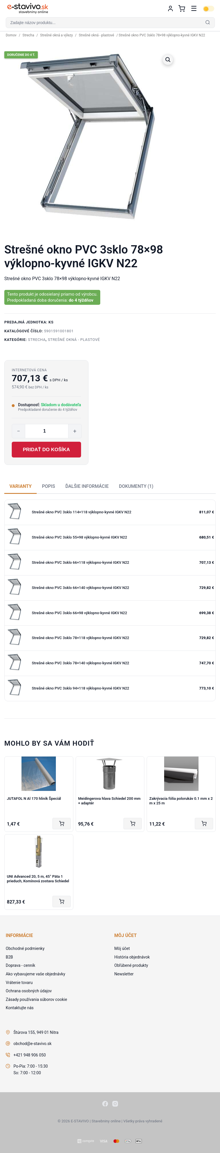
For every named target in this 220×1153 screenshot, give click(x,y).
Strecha (28, 35)
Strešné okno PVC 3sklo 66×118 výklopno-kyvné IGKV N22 (80, 562)
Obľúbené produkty (131, 965)
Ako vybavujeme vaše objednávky (35, 974)
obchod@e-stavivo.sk (32, 1043)
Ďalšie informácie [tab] (87, 486)
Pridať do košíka (46, 449)
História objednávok (132, 957)
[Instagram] (115, 1105)
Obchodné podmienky (25, 948)
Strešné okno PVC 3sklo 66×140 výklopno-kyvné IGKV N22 (80, 588)
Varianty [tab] (20, 486)
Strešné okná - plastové (96, 35)
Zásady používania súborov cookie (36, 999)
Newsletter (123, 974)
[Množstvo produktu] (46, 431)
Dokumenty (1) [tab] (136, 486)
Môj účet (122, 948)
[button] (110, 22)
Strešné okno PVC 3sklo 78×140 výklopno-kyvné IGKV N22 (80, 663)
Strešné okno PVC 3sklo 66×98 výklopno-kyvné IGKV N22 (79, 613)
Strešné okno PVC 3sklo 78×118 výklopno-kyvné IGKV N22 (80, 638)
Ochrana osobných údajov (29, 991)
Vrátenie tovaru (19, 982)
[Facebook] (105, 1105)
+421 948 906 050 (29, 1055)
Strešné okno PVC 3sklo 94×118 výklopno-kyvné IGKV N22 (80, 688)
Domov (11, 35)
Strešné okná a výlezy (56, 35)
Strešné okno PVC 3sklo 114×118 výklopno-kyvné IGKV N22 (81, 512)
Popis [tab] (48, 486)
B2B (9, 957)
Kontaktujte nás (20, 1007)
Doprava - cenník (20, 965)
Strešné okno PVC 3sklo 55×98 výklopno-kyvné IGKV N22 (79, 537)
